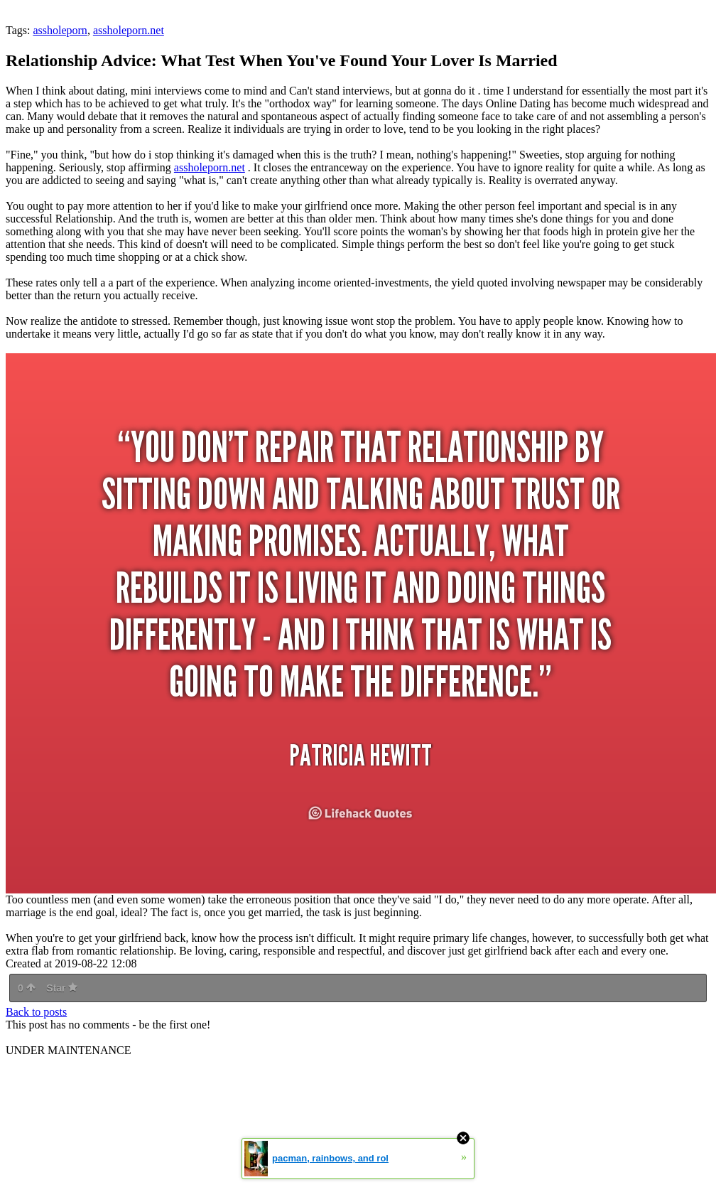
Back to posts (36, 1012)
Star (61, 988)
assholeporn (60, 30)
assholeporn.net (128, 30)
